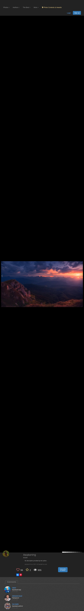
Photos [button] (6, 7)
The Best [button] (26, 7)
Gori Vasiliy (15, 604)
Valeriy (14, 587)
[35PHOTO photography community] (12, 3)
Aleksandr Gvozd (17, 596)
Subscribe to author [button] (63, 569)
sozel (25, 557)
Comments (11, 582)
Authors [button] (16, 7)
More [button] (36, 7)
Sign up (77, 13)
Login (69, 13)
